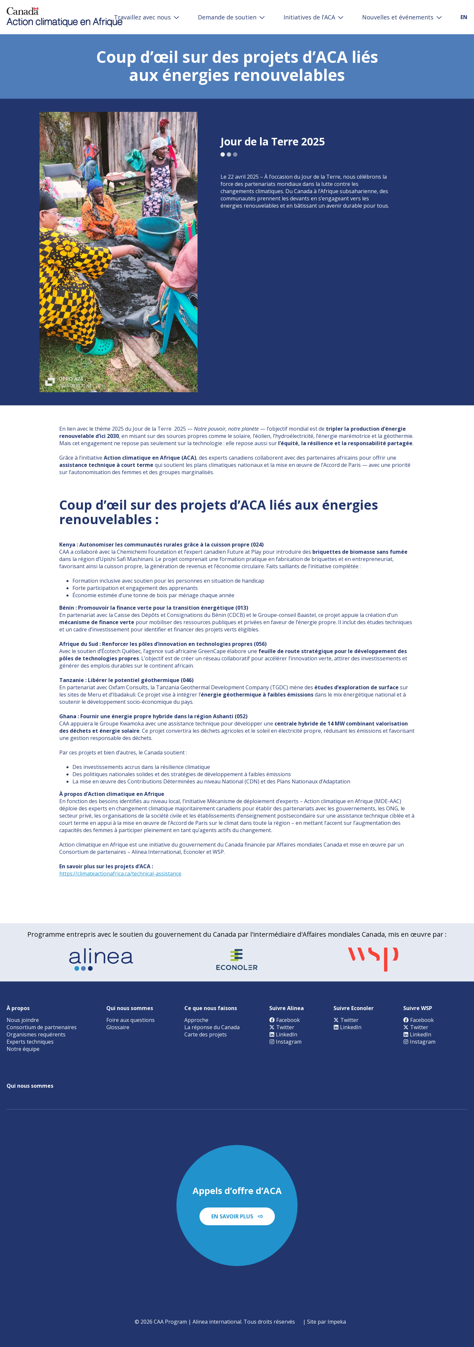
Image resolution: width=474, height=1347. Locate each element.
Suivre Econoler (353, 1008)
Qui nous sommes (129, 1008)
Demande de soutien (227, 17)
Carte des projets (205, 1034)
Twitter (281, 1027)
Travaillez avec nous (142, 17)
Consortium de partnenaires (42, 1027)
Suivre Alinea (286, 1008)
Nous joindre (23, 1020)
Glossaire (117, 1027)
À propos (18, 1008)
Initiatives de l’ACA (309, 17)
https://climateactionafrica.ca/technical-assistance (120, 873)
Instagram (285, 1041)
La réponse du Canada (212, 1027)
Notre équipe (23, 1049)
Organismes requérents (36, 1034)
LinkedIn (283, 1034)
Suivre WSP (417, 1008)
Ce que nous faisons (210, 1008)
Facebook (284, 1020)
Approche (196, 1020)
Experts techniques (30, 1041)
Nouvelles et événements (398, 17)
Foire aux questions (130, 1020)
